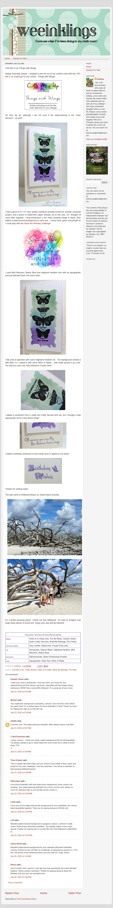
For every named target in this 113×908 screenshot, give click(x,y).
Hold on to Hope (44, 670)
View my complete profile (96, 139)
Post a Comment (15, 883)
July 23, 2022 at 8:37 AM (21, 728)
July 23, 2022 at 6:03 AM (21, 692)
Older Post (74, 893)
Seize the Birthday (60, 670)
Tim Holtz (73, 670)
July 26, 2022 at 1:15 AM (21, 856)
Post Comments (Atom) (26, 899)
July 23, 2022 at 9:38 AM (21, 772)
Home (7, 58)
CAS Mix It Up (18, 670)
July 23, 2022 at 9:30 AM (21, 752)
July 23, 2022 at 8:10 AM (21, 712)
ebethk (14, 721)
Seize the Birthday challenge (37, 223)
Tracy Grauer (16, 760)
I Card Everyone (18, 736)
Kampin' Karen (17, 679)
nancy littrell (16, 844)
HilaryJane (15, 781)
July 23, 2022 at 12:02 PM (21, 812)
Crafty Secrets (31, 670)
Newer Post (12, 893)
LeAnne (100, 79)
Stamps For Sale (19, 58)
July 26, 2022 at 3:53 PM (21, 877)
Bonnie (14, 700)
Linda (13, 802)
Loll (12, 820)
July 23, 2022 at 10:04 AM (21, 793)
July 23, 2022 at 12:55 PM (21, 835)
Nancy (13, 865)
